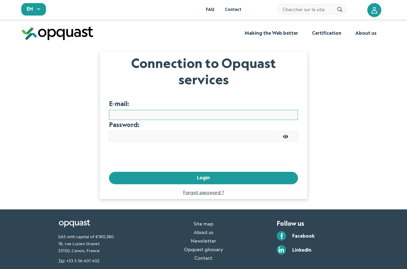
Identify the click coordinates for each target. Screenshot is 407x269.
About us (203, 217)
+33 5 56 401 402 (82, 246)
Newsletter (203, 226)
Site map (203, 209)
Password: (124, 110)
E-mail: (119, 89)
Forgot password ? (203, 177)
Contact (203, 243)
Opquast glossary (203, 234)
